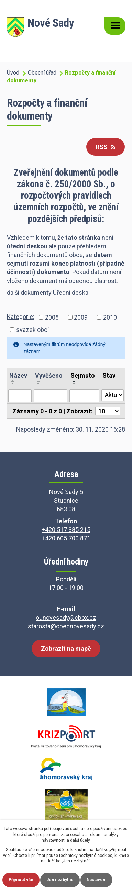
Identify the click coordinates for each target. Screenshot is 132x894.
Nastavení (96, 879)
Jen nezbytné (60, 879)
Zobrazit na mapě (66, 648)
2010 (110, 317)
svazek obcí (32, 329)
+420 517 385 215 (66, 529)
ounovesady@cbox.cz (66, 617)
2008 (52, 317)
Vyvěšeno (49, 375)
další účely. (80, 840)
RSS (106, 146)
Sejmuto (82, 375)
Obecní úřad (42, 72)
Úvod (13, 72)
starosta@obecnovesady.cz (66, 626)
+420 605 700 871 (66, 538)
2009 (81, 317)
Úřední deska (70, 292)
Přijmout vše (21, 879)
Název (18, 375)
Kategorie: (20, 316)
